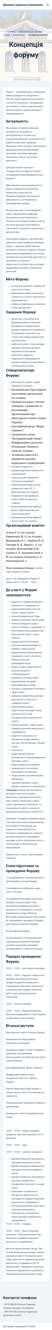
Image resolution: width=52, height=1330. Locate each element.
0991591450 (10, 1311)
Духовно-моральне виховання (23, 4)
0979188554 (10, 1304)
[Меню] (47, 5)
